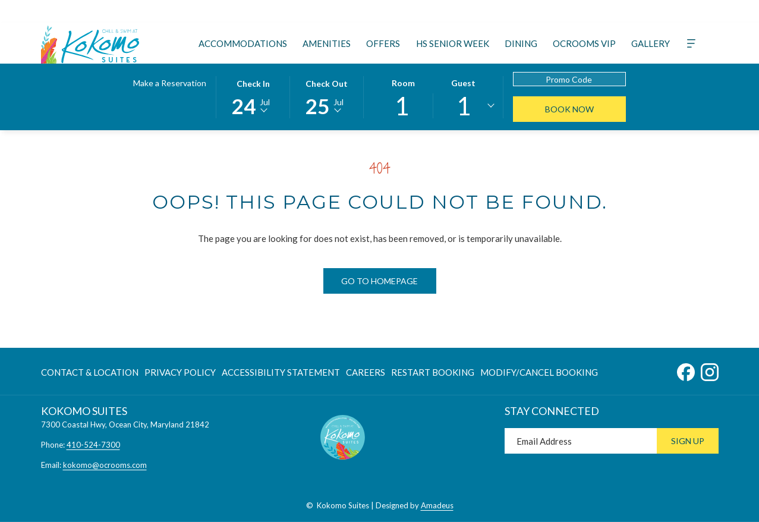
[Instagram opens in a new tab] (710, 370)
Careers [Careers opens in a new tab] (365, 374)
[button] (253, 96)
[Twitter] (393, 11)
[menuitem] (243, 43)
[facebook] (607, 11)
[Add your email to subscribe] (581, 441)
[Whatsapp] (564, 11)
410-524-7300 (93, 444)
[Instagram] (435, 11)
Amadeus (437, 505)
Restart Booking (432, 372)
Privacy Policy (180, 372)
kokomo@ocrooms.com (105, 465)
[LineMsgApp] (542, 11)
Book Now (569, 109)
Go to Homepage (379, 281)
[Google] (521, 11)
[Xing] (500, 11)
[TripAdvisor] (414, 11)
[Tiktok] (478, 11)
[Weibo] (585, 11)
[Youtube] (457, 11)
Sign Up (687, 441)
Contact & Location (89, 372)
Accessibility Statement (281, 372)
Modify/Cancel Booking (539, 372)
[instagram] (628, 11)
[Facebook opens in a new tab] (686, 370)
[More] (691, 43)
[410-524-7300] (677, 11)
